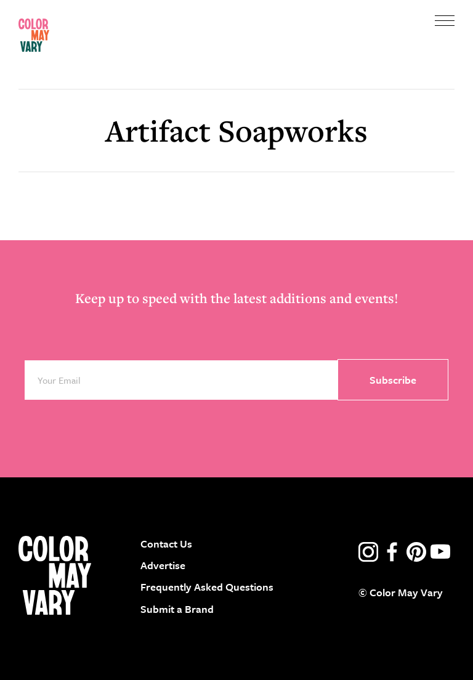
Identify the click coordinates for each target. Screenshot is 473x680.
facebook (392, 552)
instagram (368, 552)
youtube (440, 552)
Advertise (162, 565)
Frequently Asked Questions (206, 586)
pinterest (416, 552)
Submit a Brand (177, 609)
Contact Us (166, 543)
